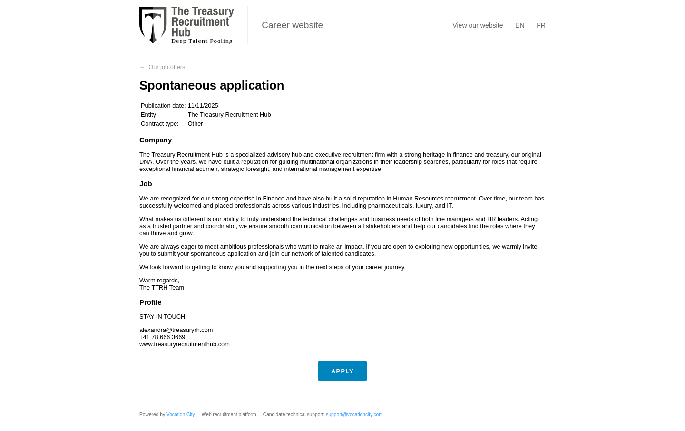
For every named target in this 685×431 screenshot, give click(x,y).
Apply (342, 371)
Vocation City (180, 414)
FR (541, 25)
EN (520, 25)
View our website (477, 25)
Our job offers (166, 66)
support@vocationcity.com (354, 414)
